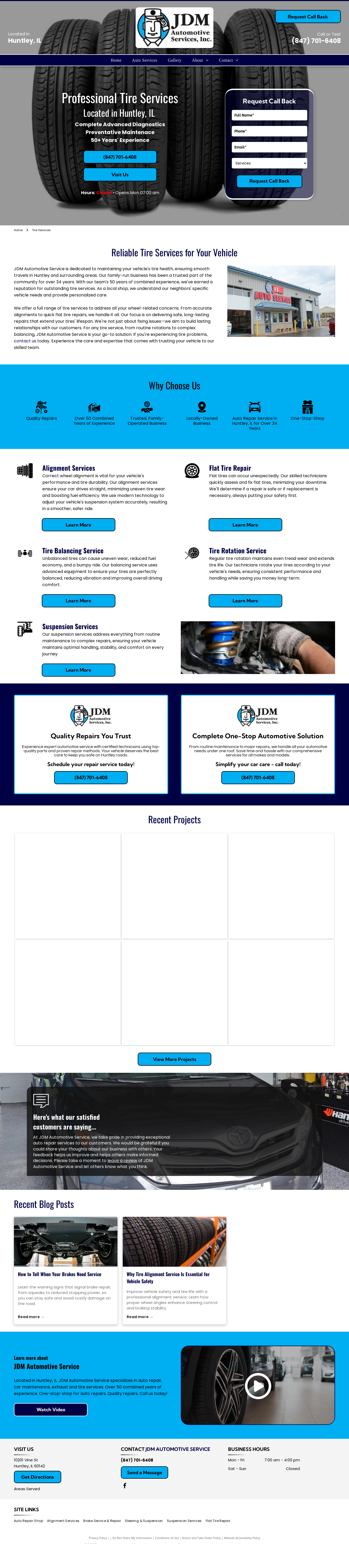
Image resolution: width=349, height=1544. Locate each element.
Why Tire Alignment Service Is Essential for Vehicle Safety (168, 1278)
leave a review (122, 1161)
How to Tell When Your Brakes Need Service (59, 1274)
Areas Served (27, 1489)
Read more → (31, 1316)
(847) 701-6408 (316, 40)
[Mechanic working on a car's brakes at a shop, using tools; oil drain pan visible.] (68, 886)
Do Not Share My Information (132, 1538)
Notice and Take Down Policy (201, 1538)
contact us (25, 341)
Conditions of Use (167, 1538)
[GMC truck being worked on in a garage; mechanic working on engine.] (281, 992)
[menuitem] (116, 60)
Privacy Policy (98, 1538)
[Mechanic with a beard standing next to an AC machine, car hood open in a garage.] (174, 886)
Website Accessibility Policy (242, 1538)
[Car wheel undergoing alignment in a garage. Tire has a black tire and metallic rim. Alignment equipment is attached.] (174, 992)
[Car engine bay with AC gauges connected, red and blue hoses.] (68, 992)
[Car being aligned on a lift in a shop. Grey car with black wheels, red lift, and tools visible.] (281, 886)
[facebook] (125, 1486)
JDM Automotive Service (178, 1449)
